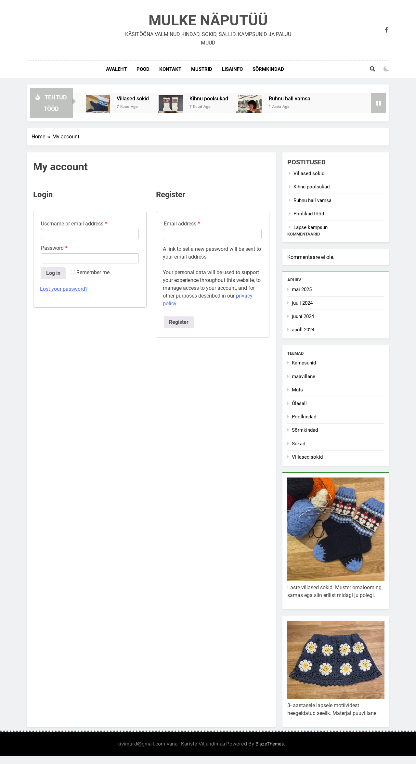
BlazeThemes (269, 743)
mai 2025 (302, 289)
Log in (53, 273)
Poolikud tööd (308, 214)
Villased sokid (133, 99)
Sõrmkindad (268, 69)
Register (178, 322)
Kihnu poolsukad (208, 99)
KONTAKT (170, 69)
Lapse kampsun (310, 227)
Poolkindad (304, 417)
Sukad (298, 444)
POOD (143, 69)
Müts (297, 390)
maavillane (303, 376)
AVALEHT (116, 69)
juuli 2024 (302, 303)
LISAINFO (232, 69)
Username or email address (74, 224)
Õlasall (299, 403)
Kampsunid (304, 363)
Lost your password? (64, 289)
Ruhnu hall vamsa (289, 99)
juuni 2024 (303, 316)
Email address (182, 224)
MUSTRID (201, 69)
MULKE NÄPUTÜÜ (208, 20)
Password (54, 248)
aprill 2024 (303, 330)
